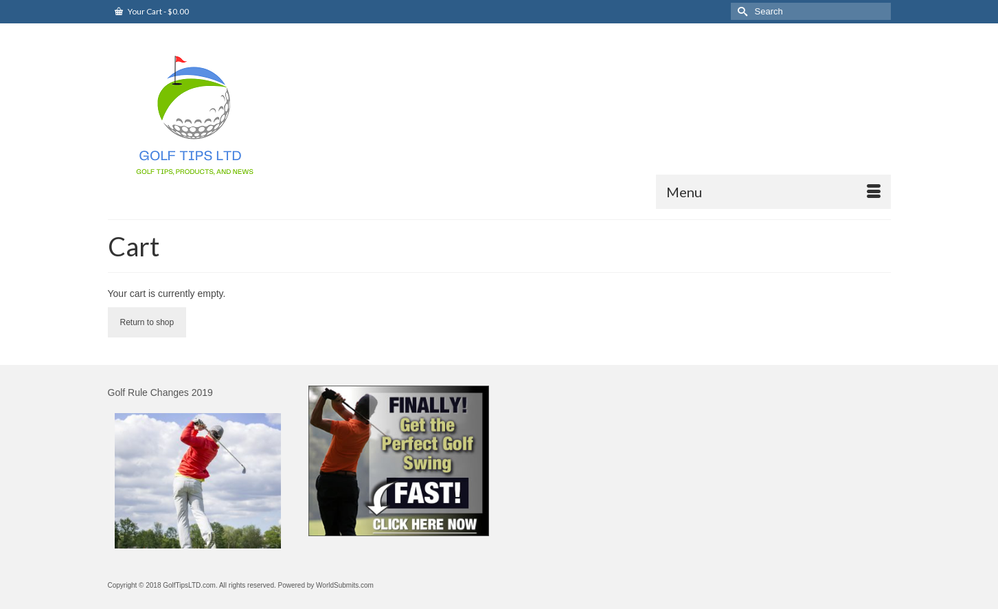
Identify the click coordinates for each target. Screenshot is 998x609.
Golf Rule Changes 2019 (160, 392)
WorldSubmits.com (345, 585)
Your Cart (152, 11)
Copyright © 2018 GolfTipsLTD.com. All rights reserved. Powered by (212, 585)
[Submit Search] (741, 11)
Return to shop (147, 322)
